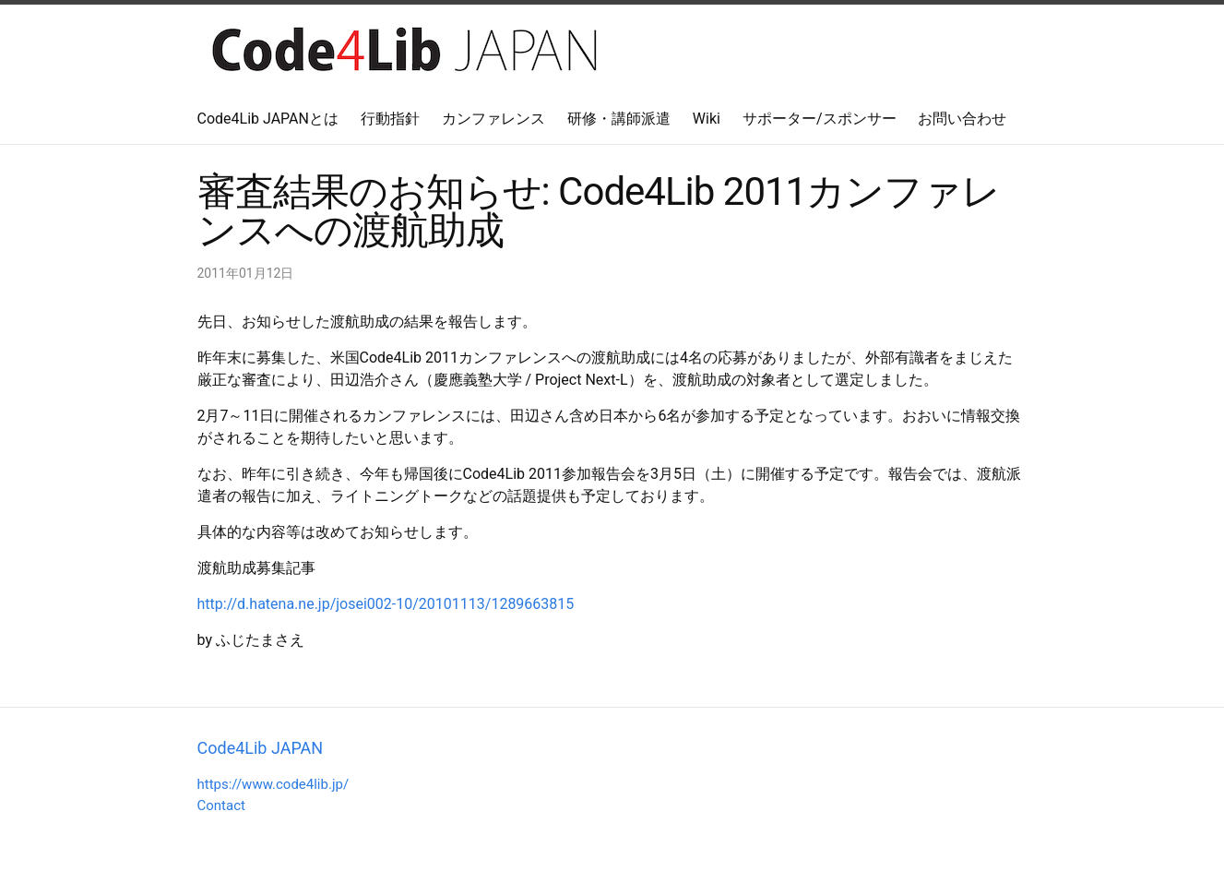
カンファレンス (493, 118)
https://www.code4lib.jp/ (273, 784)
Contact (221, 805)
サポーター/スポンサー (820, 118)
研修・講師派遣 (619, 118)
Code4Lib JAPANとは (268, 118)
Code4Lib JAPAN (260, 748)
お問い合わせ (962, 118)
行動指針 (390, 118)
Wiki (706, 118)
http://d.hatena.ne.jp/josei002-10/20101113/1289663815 (386, 604)
